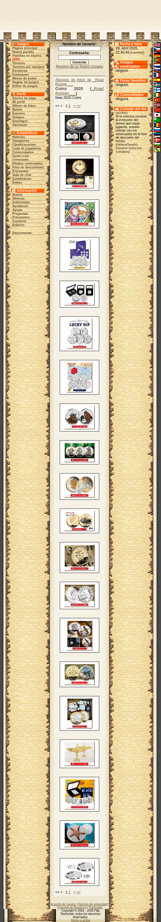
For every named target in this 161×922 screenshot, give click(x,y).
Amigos (18, 117)
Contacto (19, 221)
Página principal (24, 48)
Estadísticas (21, 178)
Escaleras (19, 70)
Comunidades (23, 152)
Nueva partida (23, 52)
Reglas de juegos (25, 82)
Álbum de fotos (24, 105)
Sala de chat (21, 175)
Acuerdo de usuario (63, 904)
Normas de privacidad (92, 904)
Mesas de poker (24, 78)
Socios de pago (24, 98)
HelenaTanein (127, 144)
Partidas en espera (26, 55)
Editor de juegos (25, 86)
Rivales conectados (27, 163)
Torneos (18, 63)
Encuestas (20, 171)
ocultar (122, 112)
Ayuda (17, 210)
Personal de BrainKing (72, 907)
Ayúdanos (20, 206)
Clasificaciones (24, 144)
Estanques (20, 74)
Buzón (17, 109)
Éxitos (17, 182)
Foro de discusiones (28, 167)
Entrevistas (21, 202)
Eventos (18, 113)
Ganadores (20, 140)
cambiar (137, 52)
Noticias (18, 137)
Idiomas (18, 198)
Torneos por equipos (28, 67)
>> (78, 106)
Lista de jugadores (26, 148)
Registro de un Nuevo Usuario (79, 66)
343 (16, 59)
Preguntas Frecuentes (21, 215)
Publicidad (95, 907)
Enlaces (18, 225)
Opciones (19, 125)
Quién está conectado (20, 157)
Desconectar (22, 233)
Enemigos (20, 121)
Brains (17, 194)
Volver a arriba (80, 920)
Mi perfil (18, 102)
